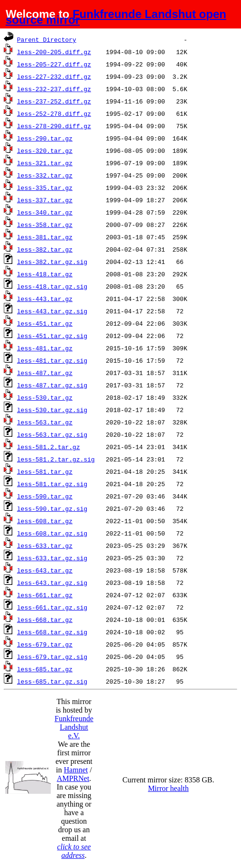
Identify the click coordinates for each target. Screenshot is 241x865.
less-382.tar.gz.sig (52, 261)
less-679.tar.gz (45, 644)
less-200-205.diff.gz (54, 51)
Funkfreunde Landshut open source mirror (116, 17)
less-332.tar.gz (45, 175)
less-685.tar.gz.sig (52, 681)
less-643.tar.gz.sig (52, 582)
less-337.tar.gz (45, 200)
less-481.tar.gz (45, 348)
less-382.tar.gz (45, 249)
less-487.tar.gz (45, 372)
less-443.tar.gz (45, 298)
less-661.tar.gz (45, 595)
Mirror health (168, 788)
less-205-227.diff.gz (54, 64)
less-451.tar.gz (45, 323)
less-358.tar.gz (45, 224)
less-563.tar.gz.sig (52, 434)
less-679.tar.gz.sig (52, 656)
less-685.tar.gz (45, 669)
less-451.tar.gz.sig (52, 335)
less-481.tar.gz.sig (52, 360)
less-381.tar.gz (45, 237)
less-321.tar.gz (45, 163)
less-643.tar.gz (45, 570)
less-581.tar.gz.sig (52, 484)
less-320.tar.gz (45, 150)
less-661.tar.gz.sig (52, 607)
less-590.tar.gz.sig (52, 508)
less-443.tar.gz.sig (52, 311)
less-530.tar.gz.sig (52, 409)
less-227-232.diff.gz (54, 76)
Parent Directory (46, 39)
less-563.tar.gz (45, 422)
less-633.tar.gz (45, 545)
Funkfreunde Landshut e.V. (74, 727)
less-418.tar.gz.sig (52, 286)
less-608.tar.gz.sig (52, 533)
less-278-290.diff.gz (54, 126)
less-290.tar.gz (45, 138)
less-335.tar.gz (45, 187)
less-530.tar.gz (45, 397)
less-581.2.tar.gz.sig (56, 459)
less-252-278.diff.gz (54, 113)
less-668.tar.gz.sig (52, 632)
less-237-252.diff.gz (54, 101)
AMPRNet (73, 778)
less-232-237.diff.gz (54, 89)
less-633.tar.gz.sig (52, 558)
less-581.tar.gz (45, 471)
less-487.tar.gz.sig (52, 385)
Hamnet (76, 770)
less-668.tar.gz (45, 619)
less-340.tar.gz (45, 212)
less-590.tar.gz (45, 496)
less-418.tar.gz (45, 274)
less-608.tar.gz (45, 521)
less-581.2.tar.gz (48, 446)
